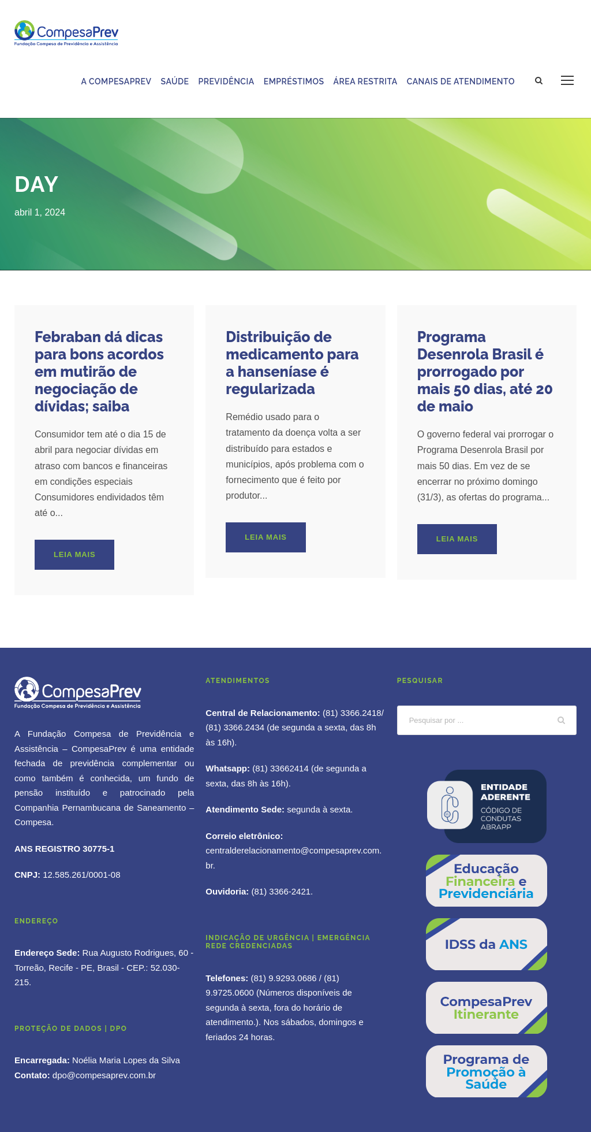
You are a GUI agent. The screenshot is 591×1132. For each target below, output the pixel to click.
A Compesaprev (116, 81)
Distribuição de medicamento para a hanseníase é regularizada (292, 363)
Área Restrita (366, 81)
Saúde (175, 81)
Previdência (226, 81)
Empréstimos (294, 81)
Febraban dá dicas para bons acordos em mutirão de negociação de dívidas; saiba (99, 371)
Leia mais (74, 554)
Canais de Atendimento (461, 81)
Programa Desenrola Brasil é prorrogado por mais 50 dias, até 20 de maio (485, 371)
